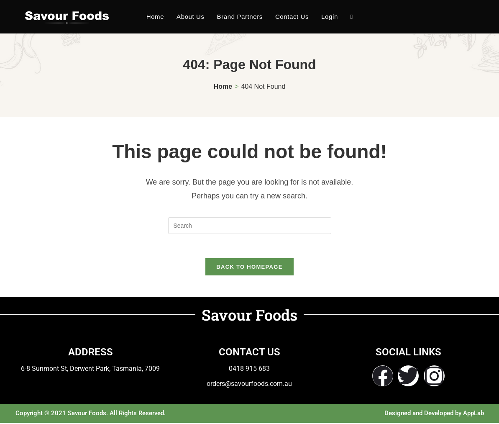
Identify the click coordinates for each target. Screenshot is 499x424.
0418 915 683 (249, 370)
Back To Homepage (249, 268)
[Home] (223, 86)
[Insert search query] (249, 225)
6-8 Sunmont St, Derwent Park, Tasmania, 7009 (90, 370)
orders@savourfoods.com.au (249, 385)
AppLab (473, 414)
